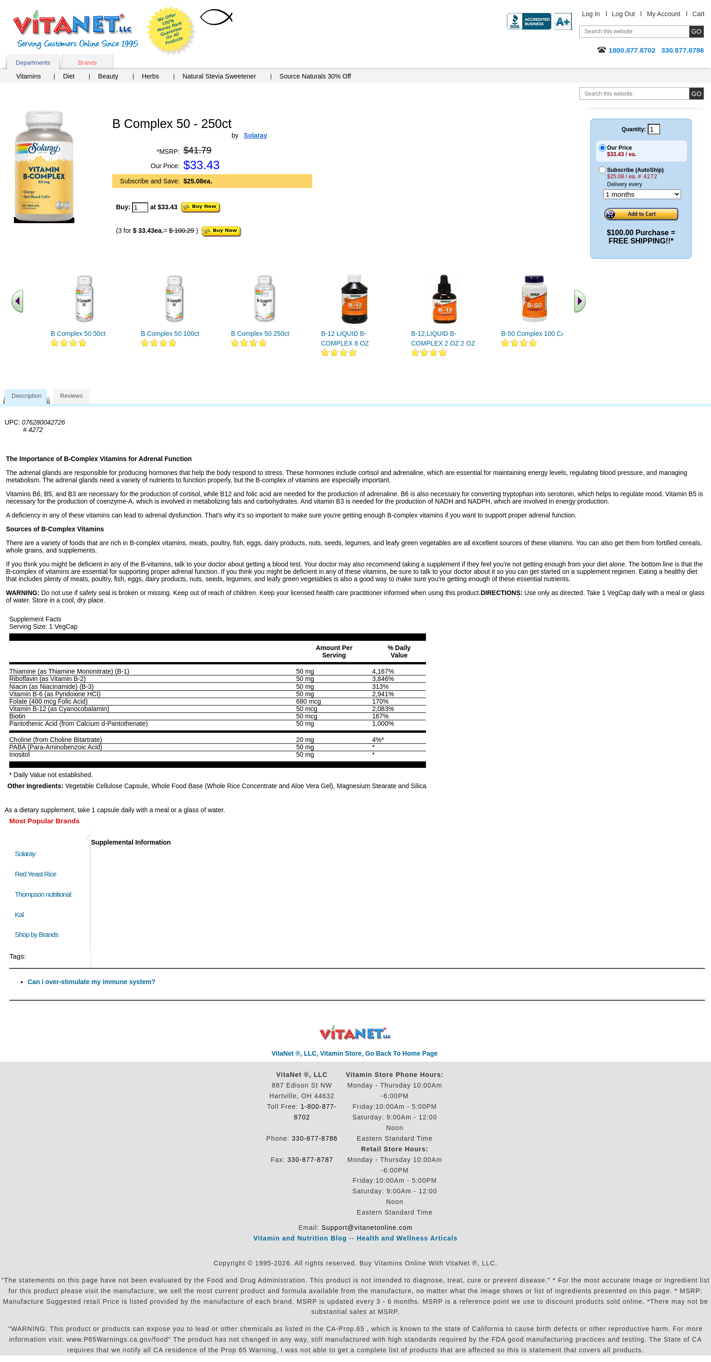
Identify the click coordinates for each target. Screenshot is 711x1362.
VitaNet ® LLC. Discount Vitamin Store (355, 1032)
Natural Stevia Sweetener (219, 76)
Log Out (623, 14)
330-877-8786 (315, 1138)
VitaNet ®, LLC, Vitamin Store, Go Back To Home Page (355, 1053)
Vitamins (28, 76)
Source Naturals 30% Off (315, 76)
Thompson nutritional (43, 894)
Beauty (108, 76)
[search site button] (696, 93)
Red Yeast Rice (35, 874)
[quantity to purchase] (140, 207)
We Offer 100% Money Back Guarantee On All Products (171, 31)
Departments (33, 62)
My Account (663, 14)
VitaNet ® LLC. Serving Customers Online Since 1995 (75, 29)
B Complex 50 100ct (170, 333)
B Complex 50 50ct (78, 333)
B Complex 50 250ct (260, 333)
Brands (87, 62)
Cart (699, 14)
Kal (19, 914)
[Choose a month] (642, 194)
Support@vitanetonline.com (367, 1227)
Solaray (25, 853)
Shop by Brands (38, 934)
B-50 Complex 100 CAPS (537, 333)
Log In (591, 14)
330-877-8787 (310, 1159)
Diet (68, 76)
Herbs (150, 76)
